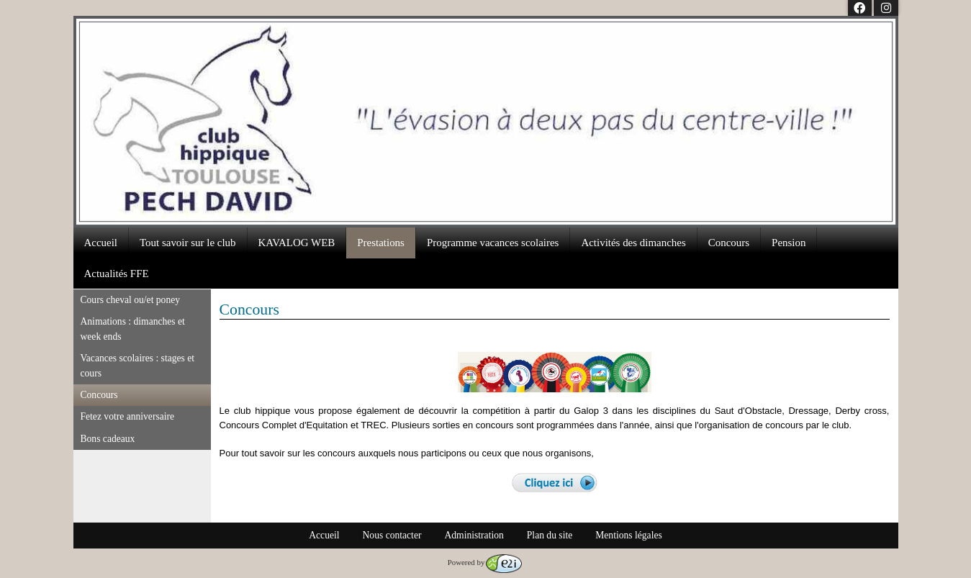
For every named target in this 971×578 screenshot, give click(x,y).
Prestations (381, 242)
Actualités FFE (116, 273)
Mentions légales (628, 535)
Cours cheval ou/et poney (131, 299)
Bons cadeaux (108, 438)
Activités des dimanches (633, 242)
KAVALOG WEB (296, 242)
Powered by (485, 562)
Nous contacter (392, 535)
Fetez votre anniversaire (128, 416)
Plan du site (549, 535)
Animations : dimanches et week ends (133, 328)
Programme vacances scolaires (493, 242)
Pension (788, 242)
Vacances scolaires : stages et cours (138, 365)
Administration (473, 535)
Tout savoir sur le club (188, 242)
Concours (728, 242)
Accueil (101, 242)
